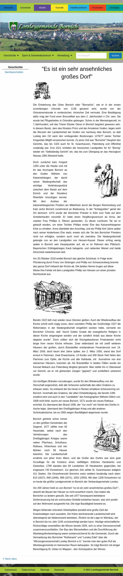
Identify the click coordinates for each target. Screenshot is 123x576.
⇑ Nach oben (9, 558)
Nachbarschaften (14, 72)
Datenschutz (28, 570)
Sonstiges (114, 7)
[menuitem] (10, 55)
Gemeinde (25, 7)
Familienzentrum (78, 7)
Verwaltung (63, 55)
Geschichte (10, 55)
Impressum (11, 570)
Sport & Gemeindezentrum (36, 55)
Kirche (42, 7)
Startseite (8, 7)
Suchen (115, 55)
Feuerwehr (97, 7)
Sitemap (44, 570)
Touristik (59, 7)
